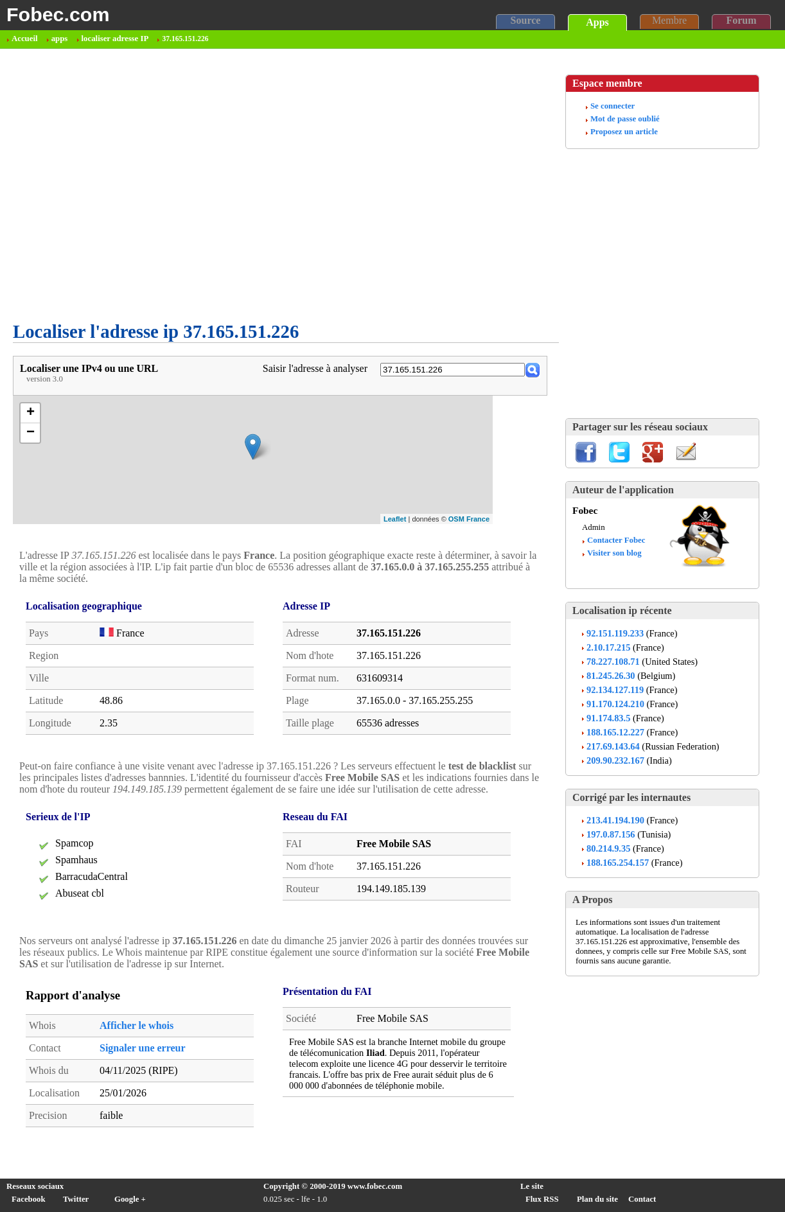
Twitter (76, 1199)
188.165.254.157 (618, 862)
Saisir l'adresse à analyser (315, 368)
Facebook (29, 1199)
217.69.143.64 (613, 746)
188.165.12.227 (615, 732)
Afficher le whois (136, 1025)
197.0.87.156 (611, 834)
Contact (642, 1199)
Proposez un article (624, 131)
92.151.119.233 (615, 633)
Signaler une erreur (143, 1047)
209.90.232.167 (615, 760)
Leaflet (395, 519)
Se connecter (612, 105)
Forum (741, 20)
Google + (130, 1199)
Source (526, 20)
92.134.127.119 (615, 690)
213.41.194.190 (615, 820)
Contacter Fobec (616, 540)
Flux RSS (542, 1199)
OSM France (469, 519)
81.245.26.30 (611, 676)
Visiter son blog (614, 553)
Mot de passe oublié (625, 118)
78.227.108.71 (613, 661)
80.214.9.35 (608, 848)
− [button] (30, 433)
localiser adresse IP (115, 38)
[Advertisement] (120, 282)
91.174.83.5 (608, 718)
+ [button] (30, 413)
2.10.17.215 (608, 647)
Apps (597, 22)
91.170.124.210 (615, 704)
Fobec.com (57, 14)
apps (59, 38)
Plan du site (597, 1199)
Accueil (25, 38)
